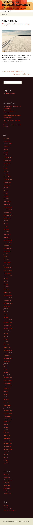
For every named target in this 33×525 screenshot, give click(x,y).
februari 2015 (7, 435)
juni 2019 (6, 311)
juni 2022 (6, 223)
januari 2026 (7, 141)
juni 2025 (6, 152)
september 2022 (8, 215)
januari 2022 (7, 237)
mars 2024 (6, 174)
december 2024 (8, 157)
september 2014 (8, 449)
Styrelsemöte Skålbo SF (22, 74)
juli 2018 (6, 333)
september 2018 (8, 328)
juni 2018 (6, 336)
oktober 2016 (7, 383)
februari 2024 (7, 177)
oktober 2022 (7, 212)
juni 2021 (6, 254)
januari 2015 (7, 438)
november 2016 (8, 380)
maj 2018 (6, 339)
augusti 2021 (7, 251)
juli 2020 (6, 278)
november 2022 (8, 210)
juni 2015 (6, 427)
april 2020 (6, 287)
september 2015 (8, 419)
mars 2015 (6, 432)
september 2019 (8, 303)
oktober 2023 (7, 182)
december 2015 (8, 410)
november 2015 (8, 413)
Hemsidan (6, 474)
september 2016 (8, 386)
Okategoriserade (18, 24)
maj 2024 (6, 168)
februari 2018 (7, 347)
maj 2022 (6, 226)
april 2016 (6, 399)
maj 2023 (6, 193)
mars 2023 (6, 199)
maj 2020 (6, 284)
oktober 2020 (7, 273)
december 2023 (8, 179)
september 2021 (8, 248)
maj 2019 (6, 314)
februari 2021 (7, 262)
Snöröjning (6, 491)
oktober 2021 (7, 245)
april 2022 (6, 229)
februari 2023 (7, 201)
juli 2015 (6, 424)
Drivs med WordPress (24, 521)
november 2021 (8, 243)
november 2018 (8, 322)
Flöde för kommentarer (10, 511)
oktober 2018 (7, 325)
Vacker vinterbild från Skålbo (13, 71)
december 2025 (8, 143)
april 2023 (6, 196)
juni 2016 (6, 394)
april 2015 (6, 430)
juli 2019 (6, 309)
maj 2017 (6, 369)
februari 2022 (7, 234)
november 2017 (8, 353)
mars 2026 (6, 138)
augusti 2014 (7, 452)
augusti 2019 (7, 306)
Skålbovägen (7, 488)
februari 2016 (7, 405)
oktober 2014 (7, 446)
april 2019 (6, 317)
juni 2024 (6, 166)
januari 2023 (7, 204)
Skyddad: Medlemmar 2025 (10, 521)
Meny (3, 14)
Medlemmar (7, 477)
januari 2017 (7, 375)
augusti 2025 (7, 146)
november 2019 (8, 298)
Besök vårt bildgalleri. (9, 93)
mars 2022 (6, 232)
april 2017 (6, 372)
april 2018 (6, 342)
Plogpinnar (6, 482)
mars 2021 (6, 259)
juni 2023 (6, 190)
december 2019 (8, 295)
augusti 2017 (7, 361)
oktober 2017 (7, 355)
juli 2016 (6, 391)
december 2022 (8, 207)
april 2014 (6, 463)
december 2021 (8, 240)
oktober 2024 (7, 160)
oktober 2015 (7, 416)
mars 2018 (6, 344)
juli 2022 (6, 221)
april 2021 (6, 256)
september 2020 (8, 276)
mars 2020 (6, 289)
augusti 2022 (7, 218)
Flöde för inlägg (8, 508)
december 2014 (8, 441)
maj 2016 (6, 397)
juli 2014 (6, 454)
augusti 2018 (7, 331)
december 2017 (8, 350)
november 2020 (8, 270)
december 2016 (8, 377)
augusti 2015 (7, 421)
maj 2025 (6, 155)
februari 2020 (7, 292)
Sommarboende (8, 493)
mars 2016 (6, 402)
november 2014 (8, 443)
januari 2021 (7, 265)
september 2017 (8, 358)
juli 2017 (6, 364)
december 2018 (8, 320)
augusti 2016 (7, 388)
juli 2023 (6, 188)
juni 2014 (6, 457)
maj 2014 (6, 460)
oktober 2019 (7, 300)
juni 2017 (6, 366)
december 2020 (8, 267)
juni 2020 (6, 281)
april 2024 (6, 171)
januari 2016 (7, 408)
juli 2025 (6, 149)
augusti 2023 (7, 185)
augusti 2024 (7, 163)
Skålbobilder (7, 485)
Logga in (6, 505)
